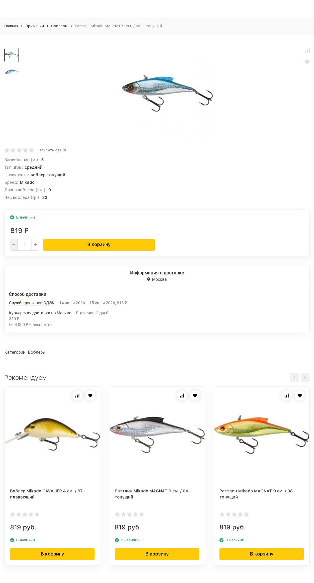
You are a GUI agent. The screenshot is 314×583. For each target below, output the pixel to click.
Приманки (34, 26)
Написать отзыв (51, 150)
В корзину (99, 244)
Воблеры (59, 26)
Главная (11, 26)
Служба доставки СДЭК (31, 302)
